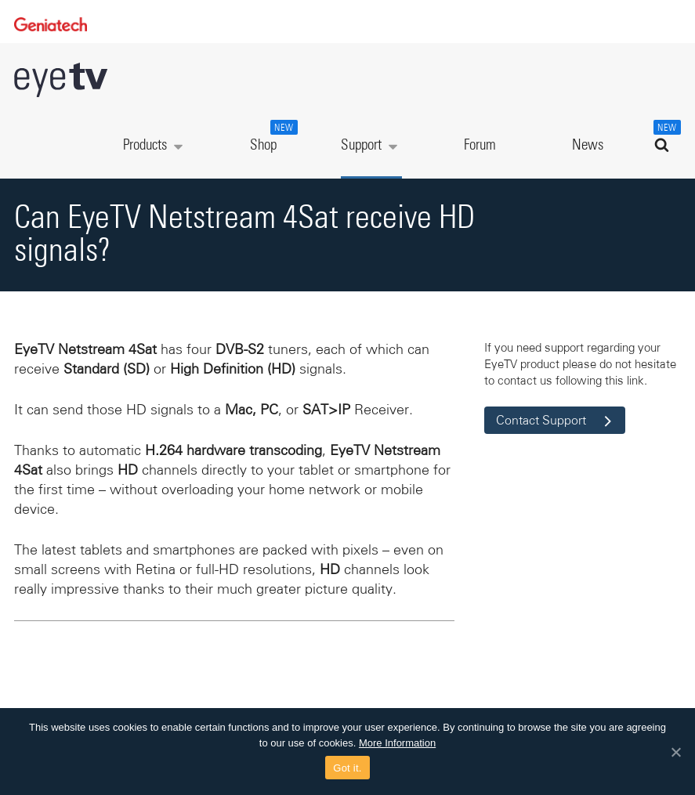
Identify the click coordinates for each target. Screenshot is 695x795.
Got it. (347, 768)
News (587, 145)
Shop (272, 136)
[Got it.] (675, 752)
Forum (480, 145)
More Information (397, 743)
